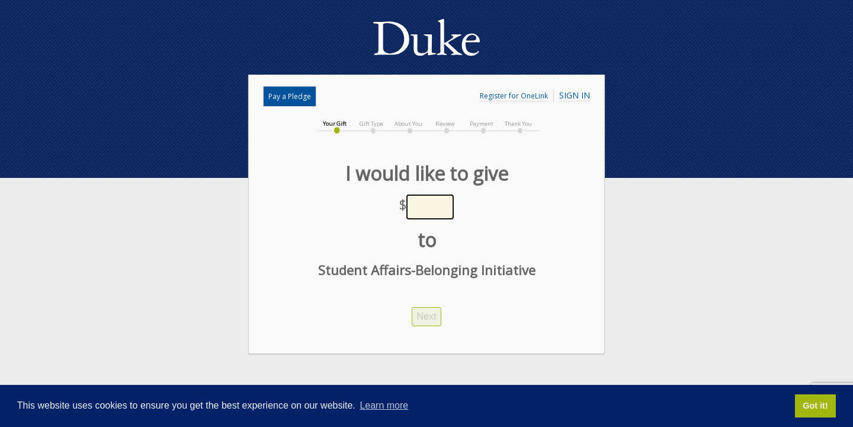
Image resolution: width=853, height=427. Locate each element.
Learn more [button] (384, 405)
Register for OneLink (514, 96)
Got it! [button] (815, 405)
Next (427, 316)
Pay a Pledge (289, 96)
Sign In (574, 95)
